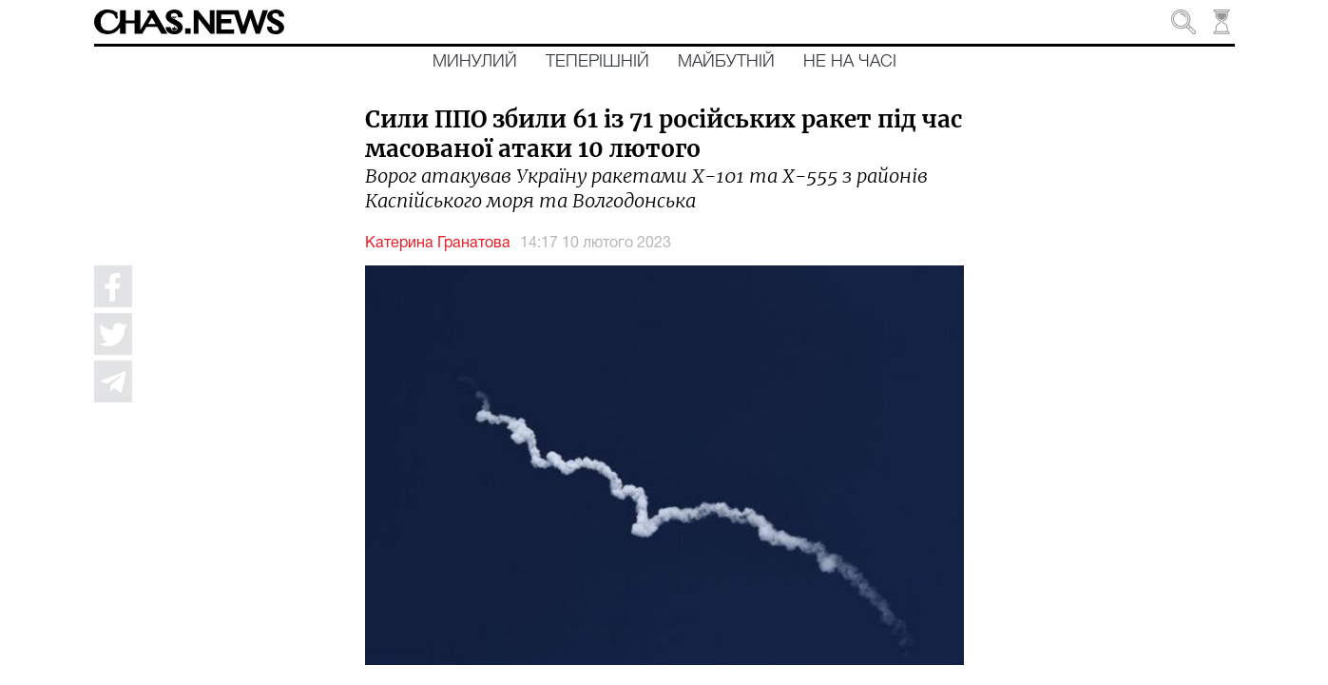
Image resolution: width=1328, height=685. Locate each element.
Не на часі (849, 61)
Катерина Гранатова (437, 243)
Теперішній (597, 61)
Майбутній (726, 61)
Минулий (475, 61)
